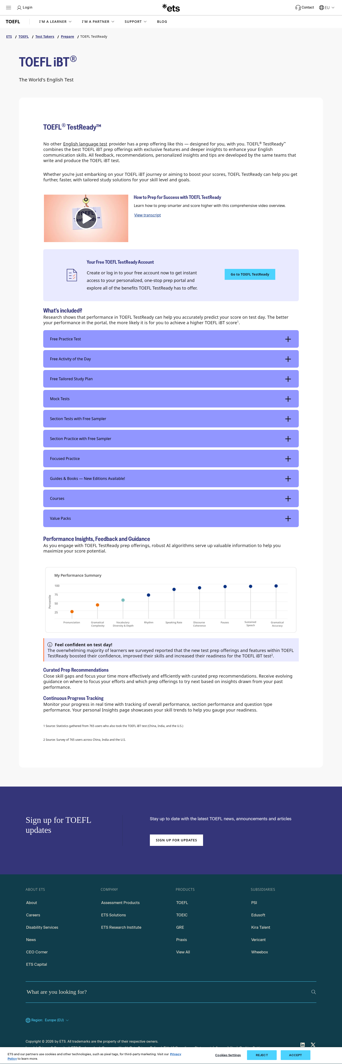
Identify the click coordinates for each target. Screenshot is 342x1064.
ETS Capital (36, 964)
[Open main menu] (8, 7)
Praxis (181, 939)
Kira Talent (260, 927)
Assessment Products (120, 902)
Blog (162, 21)
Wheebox (259, 952)
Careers (33, 915)
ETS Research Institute (121, 927)
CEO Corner (37, 952)
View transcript (147, 215)
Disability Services (42, 927)
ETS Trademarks (84, 1048)
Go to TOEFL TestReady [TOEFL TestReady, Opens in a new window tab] (250, 274)
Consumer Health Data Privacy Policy (130, 1048)
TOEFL (182, 902)
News (31, 939)
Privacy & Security (53, 1048)
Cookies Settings (252, 1048)
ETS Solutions (113, 915)
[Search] (313, 992)
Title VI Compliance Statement (187, 1048)
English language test (85, 144)
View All (183, 952)
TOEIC (182, 915)
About (31, 902)
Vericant (258, 939)
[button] (55, 21)
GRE (180, 927)
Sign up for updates (176, 840)
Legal (30, 1048)
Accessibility (225, 1048)
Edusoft (258, 915)
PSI (254, 902)
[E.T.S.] (171, 7)
